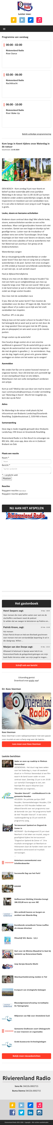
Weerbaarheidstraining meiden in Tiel (30, 977)
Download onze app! (26, 680)
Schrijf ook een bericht (26, 665)
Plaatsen (7, 478)
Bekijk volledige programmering (36, 134)
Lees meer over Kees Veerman (26, 744)
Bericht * (6, 465)
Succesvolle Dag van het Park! (27, 873)
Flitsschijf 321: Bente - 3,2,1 (26, 938)
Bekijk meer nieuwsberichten (26, 1056)
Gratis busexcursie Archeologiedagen (30, 1042)
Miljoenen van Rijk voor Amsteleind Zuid (32, 1016)
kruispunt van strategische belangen (30, 990)
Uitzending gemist (26, 677)
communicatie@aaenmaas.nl (20, 392)
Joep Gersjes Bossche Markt (26, 964)
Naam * (5, 458)
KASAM (17, 886)
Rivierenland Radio (27, 1078)
